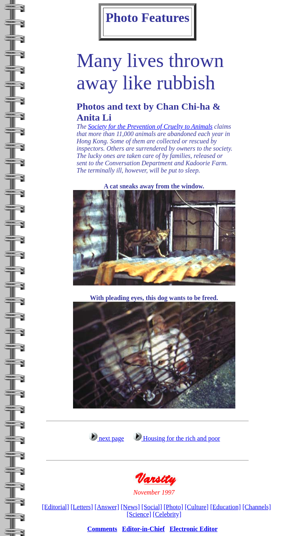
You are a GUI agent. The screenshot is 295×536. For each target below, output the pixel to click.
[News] (130, 507)
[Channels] (256, 507)
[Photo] (173, 507)
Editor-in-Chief (143, 528)
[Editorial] (55, 507)
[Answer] (107, 507)
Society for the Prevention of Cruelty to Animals (150, 126)
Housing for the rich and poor (176, 438)
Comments (102, 528)
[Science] (139, 514)
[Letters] (82, 507)
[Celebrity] (167, 514)
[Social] (152, 507)
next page (106, 438)
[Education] (225, 507)
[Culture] (197, 507)
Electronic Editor (193, 528)
